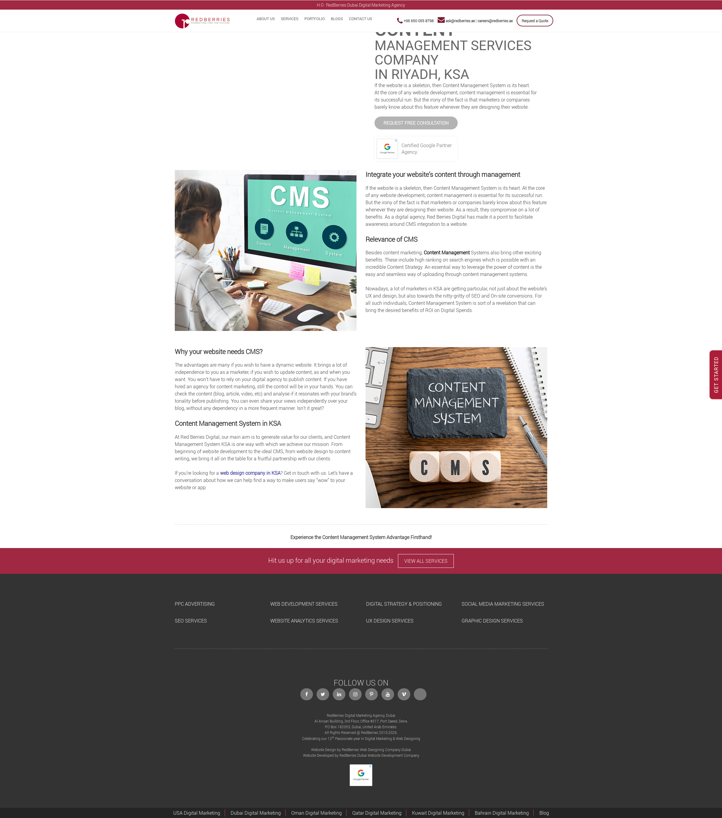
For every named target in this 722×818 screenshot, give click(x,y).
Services (289, 19)
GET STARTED (716, 374)
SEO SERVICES (191, 620)
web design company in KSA (250, 473)
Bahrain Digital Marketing (502, 813)
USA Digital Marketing (196, 813)
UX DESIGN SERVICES (390, 620)
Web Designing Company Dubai (385, 749)
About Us (265, 19)
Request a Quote (535, 20)
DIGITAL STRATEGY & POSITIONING (404, 604)
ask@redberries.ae (460, 20)
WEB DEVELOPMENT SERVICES (304, 604)
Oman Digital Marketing (316, 813)
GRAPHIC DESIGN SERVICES (492, 620)
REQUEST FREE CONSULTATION (416, 123)
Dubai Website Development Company (388, 755)
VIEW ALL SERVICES (425, 561)
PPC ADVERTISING (195, 604)
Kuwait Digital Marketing (438, 813)
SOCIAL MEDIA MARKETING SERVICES (503, 604)
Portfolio (314, 19)
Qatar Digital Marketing (377, 813)
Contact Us (360, 19)
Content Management (447, 252)
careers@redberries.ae (495, 20)
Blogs (337, 19)
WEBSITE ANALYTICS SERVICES (304, 620)
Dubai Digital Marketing (256, 813)
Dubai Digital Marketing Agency (376, 5)
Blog (544, 813)
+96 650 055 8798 (419, 20)
